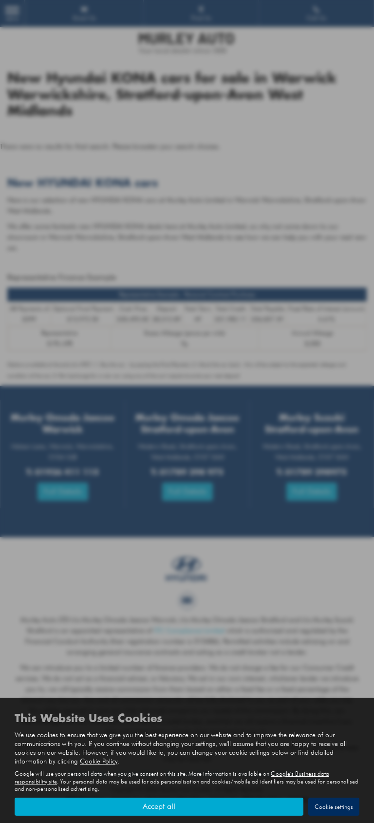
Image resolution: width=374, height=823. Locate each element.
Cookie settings (334, 806)
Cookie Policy (98, 761)
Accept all (159, 806)
